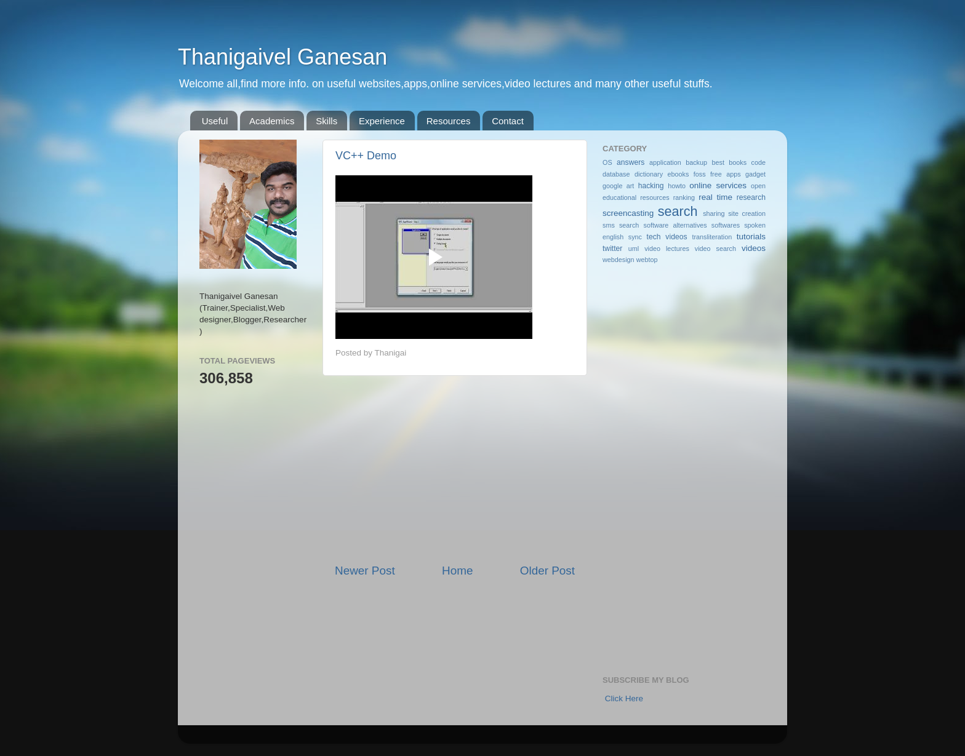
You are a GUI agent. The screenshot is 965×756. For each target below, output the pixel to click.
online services (718, 185)
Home (457, 570)
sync (635, 237)
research (751, 197)
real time (715, 197)
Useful (215, 121)
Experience (382, 121)
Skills (326, 121)
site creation (747, 213)
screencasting (628, 213)
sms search (621, 225)
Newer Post (365, 570)
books (738, 162)
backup (696, 162)
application (665, 162)
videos (754, 248)
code (758, 162)
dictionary (649, 174)
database (616, 174)
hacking (651, 185)
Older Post (547, 570)
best (717, 162)
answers (630, 162)
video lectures (666, 248)
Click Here (624, 698)
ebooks (678, 174)
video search (715, 248)
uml (633, 248)
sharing (713, 213)
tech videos (667, 237)
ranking (684, 197)
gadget (755, 174)
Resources (448, 121)
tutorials (751, 236)
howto (677, 185)
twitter (612, 248)
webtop (647, 259)
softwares (725, 225)
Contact (508, 121)
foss (700, 174)
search (678, 211)
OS (607, 162)
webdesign (619, 259)
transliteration (712, 237)
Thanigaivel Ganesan (282, 57)
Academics (271, 121)
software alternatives (675, 225)
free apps (725, 174)
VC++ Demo (365, 155)
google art (618, 185)
